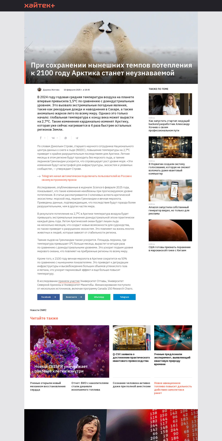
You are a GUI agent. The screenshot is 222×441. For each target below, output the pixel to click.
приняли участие (69, 281)
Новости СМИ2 (38, 310)
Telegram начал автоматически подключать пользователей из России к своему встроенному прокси (87, 177)
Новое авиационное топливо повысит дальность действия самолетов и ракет (173, 388)
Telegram (124, 297)
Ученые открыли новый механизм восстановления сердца (48, 386)
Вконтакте (74, 297)
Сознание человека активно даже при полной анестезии (132, 384)
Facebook (48, 297)
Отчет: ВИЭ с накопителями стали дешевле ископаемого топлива (89, 386)
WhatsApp (99, 297)
